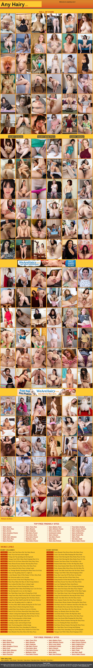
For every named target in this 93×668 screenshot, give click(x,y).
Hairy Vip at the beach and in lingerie (14, 554)
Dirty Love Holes (55, 531)
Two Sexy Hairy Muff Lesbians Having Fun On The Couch (20, 604)
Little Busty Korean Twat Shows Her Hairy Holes (64, 582)
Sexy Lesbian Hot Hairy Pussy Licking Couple (17, 568)
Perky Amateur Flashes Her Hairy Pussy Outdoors (64, 600)
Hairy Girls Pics (8, 539)
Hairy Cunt (6, 535)
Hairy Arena (77, 137)
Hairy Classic (53, 535)
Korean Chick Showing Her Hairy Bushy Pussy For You (19, 616)
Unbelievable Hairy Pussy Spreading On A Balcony (18, 627)
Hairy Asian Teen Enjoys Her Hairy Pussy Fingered (64, 588)
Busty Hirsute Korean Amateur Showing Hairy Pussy (18, 563)
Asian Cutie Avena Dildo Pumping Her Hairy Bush (64, 554)
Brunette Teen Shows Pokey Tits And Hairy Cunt (63, 561)
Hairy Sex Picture (55, 541)
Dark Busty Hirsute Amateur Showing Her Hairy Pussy (65, 620)
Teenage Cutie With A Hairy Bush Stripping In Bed (64, 573)
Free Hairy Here (31, 535)
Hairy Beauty (30, 529)
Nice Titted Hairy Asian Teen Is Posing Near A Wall (18, 593)
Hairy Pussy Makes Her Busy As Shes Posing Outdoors (19, 582)
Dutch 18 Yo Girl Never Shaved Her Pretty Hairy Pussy (19, 561)
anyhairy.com (85, 666)
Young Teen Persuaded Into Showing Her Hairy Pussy (65, 595)
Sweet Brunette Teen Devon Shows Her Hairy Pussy (64, 552)
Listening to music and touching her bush (15, 623)
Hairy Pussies (8, 541)
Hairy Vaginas (31, 531)
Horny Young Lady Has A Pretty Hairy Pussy (62, 577)
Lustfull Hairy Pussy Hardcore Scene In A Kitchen (18, 609)
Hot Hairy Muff (77, 539)
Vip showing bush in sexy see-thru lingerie (16, 591)
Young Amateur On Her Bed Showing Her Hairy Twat (65, 579)
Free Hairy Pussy (32, 541)
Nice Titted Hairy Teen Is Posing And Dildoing (63, 627)
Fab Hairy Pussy (32, 533)
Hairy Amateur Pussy (10, 533)
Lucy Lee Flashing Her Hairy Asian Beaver (62, 584)
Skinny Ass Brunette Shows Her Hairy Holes (62, 611)
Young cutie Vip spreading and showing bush (16, 557)
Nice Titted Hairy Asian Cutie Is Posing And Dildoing (65, 586)
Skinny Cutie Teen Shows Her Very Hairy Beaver (63, 609)
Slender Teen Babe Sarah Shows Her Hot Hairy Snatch (65, 570)
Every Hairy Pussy (78, 541)
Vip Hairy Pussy (54, 537)
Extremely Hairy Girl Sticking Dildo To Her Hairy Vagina (66, 591)
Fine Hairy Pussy (32, 537)
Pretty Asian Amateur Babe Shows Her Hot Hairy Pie (65, 566)
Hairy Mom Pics (46, 137)
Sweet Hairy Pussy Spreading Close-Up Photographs (64, 629)
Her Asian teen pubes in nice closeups (14, 577)
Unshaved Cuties (55, 533)
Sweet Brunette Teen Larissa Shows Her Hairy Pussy (64, 607)
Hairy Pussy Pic (77, 535)
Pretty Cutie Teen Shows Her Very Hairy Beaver (17, 552)
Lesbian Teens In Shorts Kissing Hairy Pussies (17, 586)
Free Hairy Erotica (78, 527)
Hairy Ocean (16, 137)
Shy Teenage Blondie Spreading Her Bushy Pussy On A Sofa (21, 570)
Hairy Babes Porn (55, 527)
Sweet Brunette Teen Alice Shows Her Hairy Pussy (18, 566)
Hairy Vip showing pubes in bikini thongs (15, 618)
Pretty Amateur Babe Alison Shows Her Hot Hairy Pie (65, 568)
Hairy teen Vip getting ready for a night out (16, 573)
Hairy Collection (77, 533)
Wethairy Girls (31, 539)
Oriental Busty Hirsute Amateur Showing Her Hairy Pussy (66, 602)
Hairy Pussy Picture (79, 529)
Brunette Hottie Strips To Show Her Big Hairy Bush (64, 563)
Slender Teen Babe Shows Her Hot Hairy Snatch (63, 598)
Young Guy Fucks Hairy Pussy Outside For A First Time (19, 629)
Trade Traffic (46, 663)
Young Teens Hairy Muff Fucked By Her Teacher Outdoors (20, 595)
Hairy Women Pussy (56, 529)
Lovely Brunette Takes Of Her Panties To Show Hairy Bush (20, 575)
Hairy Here (20, 660)
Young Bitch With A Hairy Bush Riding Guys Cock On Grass (21, 588)
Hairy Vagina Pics (78, 531)
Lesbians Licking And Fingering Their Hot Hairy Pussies (20, 598)
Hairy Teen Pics (31, 527)
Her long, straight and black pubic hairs (15, 620)
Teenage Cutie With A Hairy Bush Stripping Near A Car (19, 559)
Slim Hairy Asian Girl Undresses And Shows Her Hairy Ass (66, 604)
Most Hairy (53, 539)
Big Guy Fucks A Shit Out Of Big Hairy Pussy (17, 579)
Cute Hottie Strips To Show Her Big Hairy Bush (63, 613)
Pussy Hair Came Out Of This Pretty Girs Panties (63, 575)
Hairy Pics (50, 660)
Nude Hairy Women (10, 537)
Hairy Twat (75, 537)
